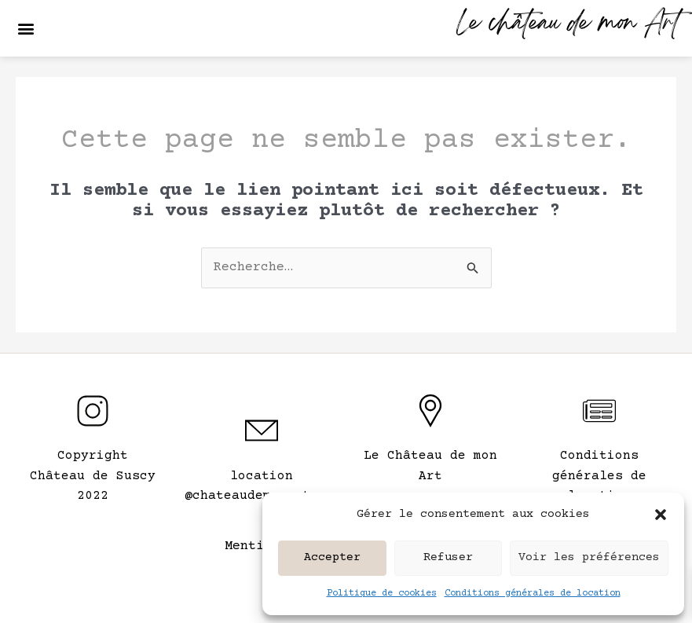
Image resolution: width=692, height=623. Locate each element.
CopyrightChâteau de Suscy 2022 (93, 476)
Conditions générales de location (533, 593)
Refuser (448, 557)
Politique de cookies (382, 593)
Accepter (332, 557)
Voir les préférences (589, 557)
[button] (660, 514)
